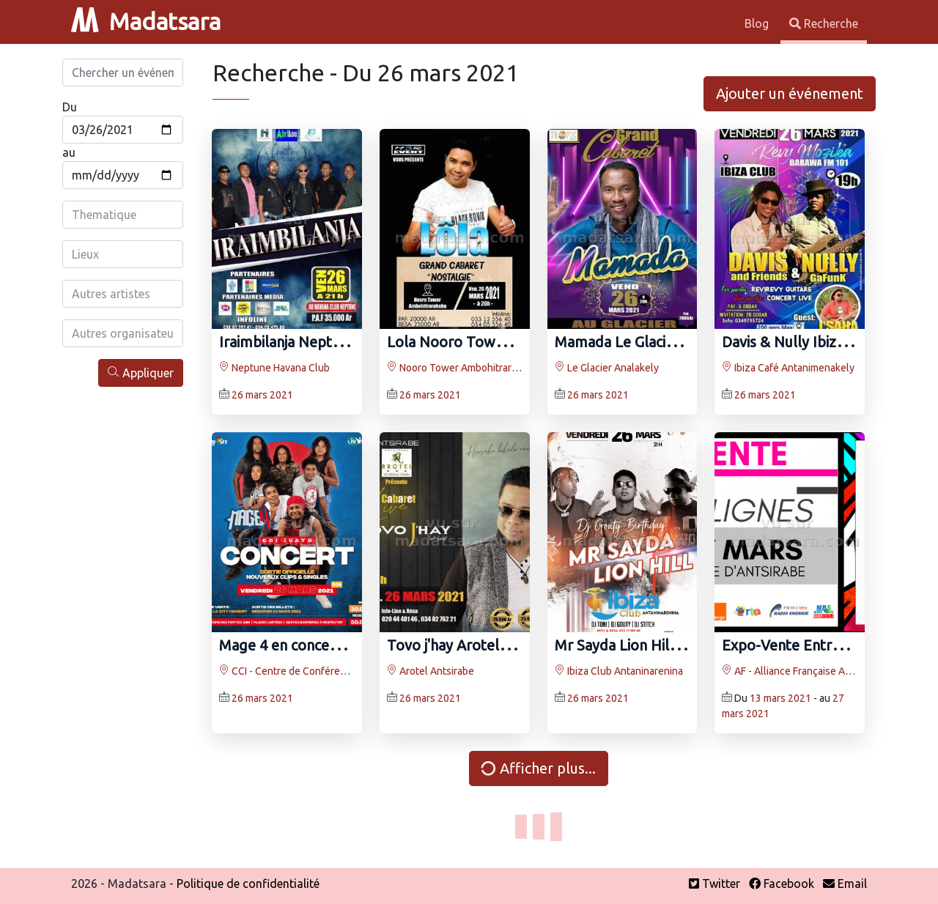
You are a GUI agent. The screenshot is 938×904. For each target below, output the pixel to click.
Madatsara (146, 21)
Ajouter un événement (789, 93)
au (68, 152)
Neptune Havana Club (274, 368)
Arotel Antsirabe (430, 671)
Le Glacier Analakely (607, 368)
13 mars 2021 (780, 698)
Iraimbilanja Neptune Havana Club (330, 341)
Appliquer (141, 372)
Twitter (714, 883)
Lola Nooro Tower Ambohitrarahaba (507, 341)
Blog (758, 23)
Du (69, 107)
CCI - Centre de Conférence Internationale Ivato (333, 671)
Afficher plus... (536, 768)
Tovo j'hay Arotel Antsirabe (476, 645)
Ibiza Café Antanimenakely (788, 368)
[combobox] (123, 214)
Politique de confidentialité (248, 883)
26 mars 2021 (262, 395)
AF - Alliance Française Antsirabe (802, 671)
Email (845, 883)
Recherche (823, 23)
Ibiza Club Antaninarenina (619, 671)
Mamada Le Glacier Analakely (651, 341)
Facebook (781, 883)
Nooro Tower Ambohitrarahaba (463, 368)
